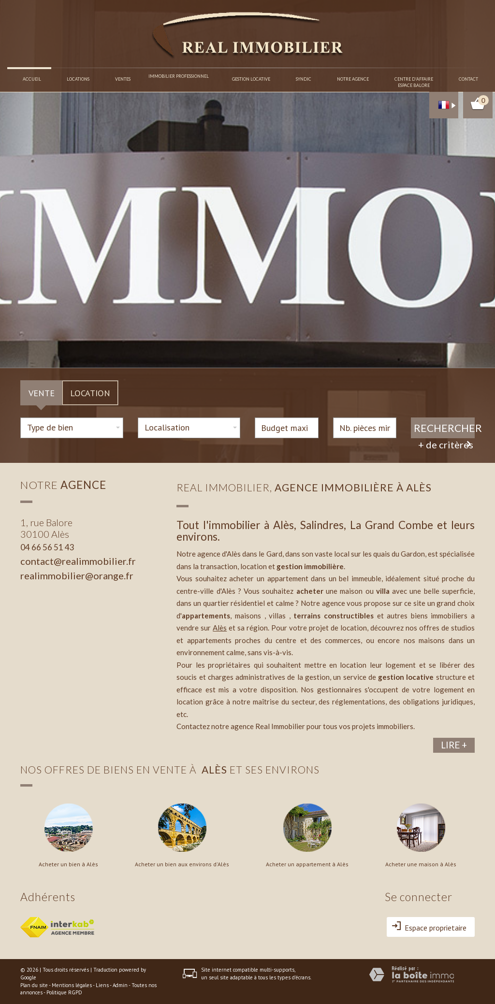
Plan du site (34, 985)
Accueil (32, 79)
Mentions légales (72, 985)
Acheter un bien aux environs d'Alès (182, 864)
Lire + (454, 744)
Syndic (303, 79)
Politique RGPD (64, 992)
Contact (468, 79)
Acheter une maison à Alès (420, 864)
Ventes (123, 79)
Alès (220, 627)
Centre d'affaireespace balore (413, 82)
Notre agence (353, 79)
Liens (102, 985)
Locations (78, 79)
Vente (42, 393)
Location (90, 393)
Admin (120, 985)
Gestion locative (251, 79)
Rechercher (444, 428)
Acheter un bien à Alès (68, 864)
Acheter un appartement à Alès (307, 864)
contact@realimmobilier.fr (78, 561)
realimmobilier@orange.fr (76, 575)
